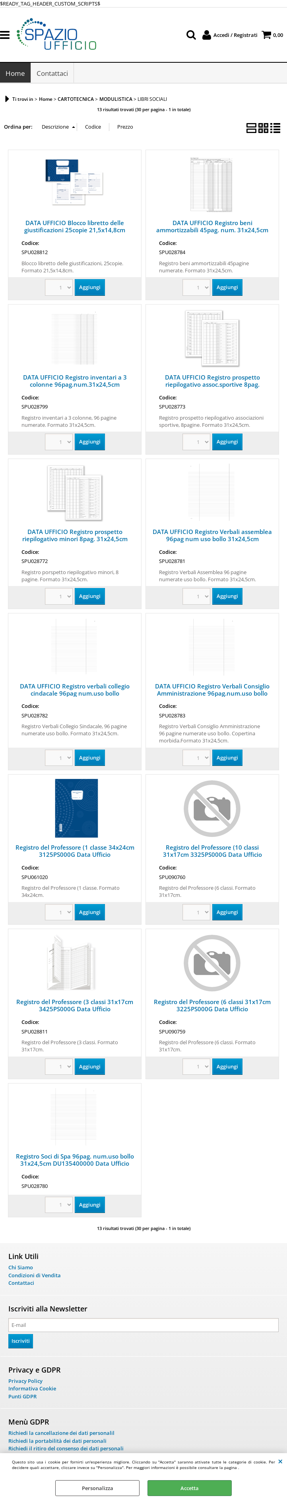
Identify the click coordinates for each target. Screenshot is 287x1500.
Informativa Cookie (32, 1388)
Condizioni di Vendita (34, 1275)
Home (15, 73)
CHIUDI (280, 1461)
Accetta (189, 1488)
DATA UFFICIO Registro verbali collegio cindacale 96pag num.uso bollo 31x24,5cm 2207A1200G (75, 694)
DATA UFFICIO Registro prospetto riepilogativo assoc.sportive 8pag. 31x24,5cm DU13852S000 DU (212, 385)
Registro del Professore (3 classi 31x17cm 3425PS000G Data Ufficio (74, 1005)
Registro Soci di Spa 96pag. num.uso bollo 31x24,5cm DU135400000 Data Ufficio (75, 1160)
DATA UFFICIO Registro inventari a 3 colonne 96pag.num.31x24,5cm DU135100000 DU (75, 385)
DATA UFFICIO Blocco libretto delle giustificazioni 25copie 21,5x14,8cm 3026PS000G (74, 230)
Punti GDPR (22, 1396)
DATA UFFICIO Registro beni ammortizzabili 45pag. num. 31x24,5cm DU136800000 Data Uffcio (212, 230)
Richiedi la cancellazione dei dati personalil (61, 1433)
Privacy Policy (25, 1381)
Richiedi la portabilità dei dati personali (57, 1441)
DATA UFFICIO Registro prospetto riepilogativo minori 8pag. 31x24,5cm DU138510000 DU (75, 539)
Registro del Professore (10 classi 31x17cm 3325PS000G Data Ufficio (212, 851)
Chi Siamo (20, 1267)
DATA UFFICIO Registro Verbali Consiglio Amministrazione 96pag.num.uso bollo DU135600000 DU (212, 694)
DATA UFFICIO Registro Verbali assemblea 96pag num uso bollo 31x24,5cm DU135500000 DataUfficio (212, 539)
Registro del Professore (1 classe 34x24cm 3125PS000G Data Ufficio (75, 851)
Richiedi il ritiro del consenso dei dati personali (66, 1448)
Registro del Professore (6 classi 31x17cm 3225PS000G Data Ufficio (212, 1005)
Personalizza (97, 1488)
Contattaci (52, 73)
